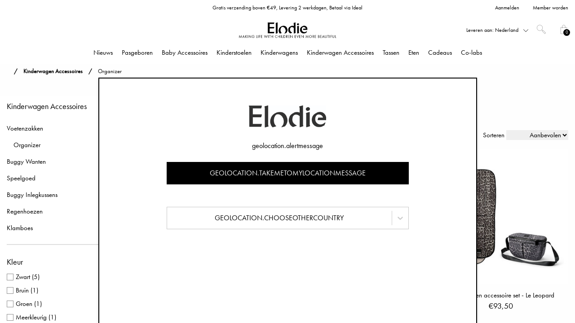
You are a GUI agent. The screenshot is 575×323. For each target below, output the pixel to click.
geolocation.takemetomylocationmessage (288, 173)
